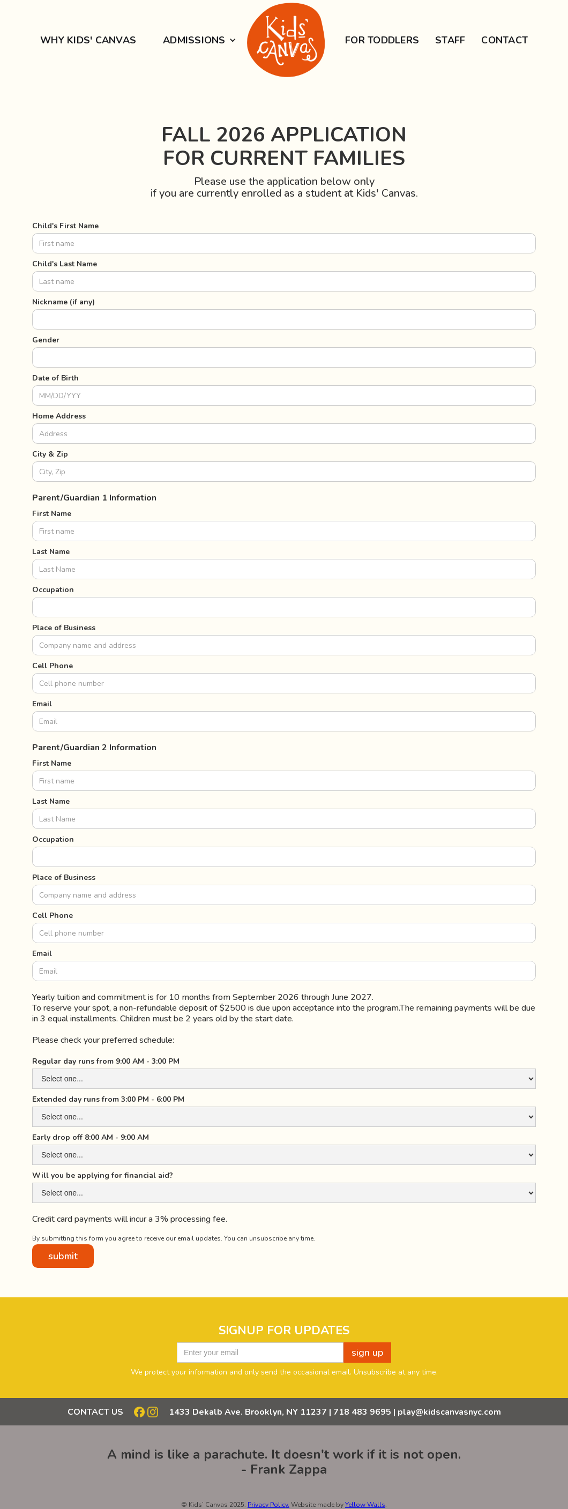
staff (450, 40)
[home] (283, 40)
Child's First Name (65, 226)
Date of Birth (55, 378)
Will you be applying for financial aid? (102, 1175)
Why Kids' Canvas (88, 40)
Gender (45, 340)
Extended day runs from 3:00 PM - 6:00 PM (108, 1099)
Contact (504, 40)
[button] (195, 40)
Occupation (53, 590)
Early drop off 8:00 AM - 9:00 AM (90, 1137)
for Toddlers (382, 40)
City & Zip (50, 454)
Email (42, 704)
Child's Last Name (64, 264)
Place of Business (63, 628)
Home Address (59, 416)
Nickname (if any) (63, 302)
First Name (51, 514)
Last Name (51, 552)
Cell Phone (52, 666)
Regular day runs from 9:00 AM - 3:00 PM (106, 1061)
